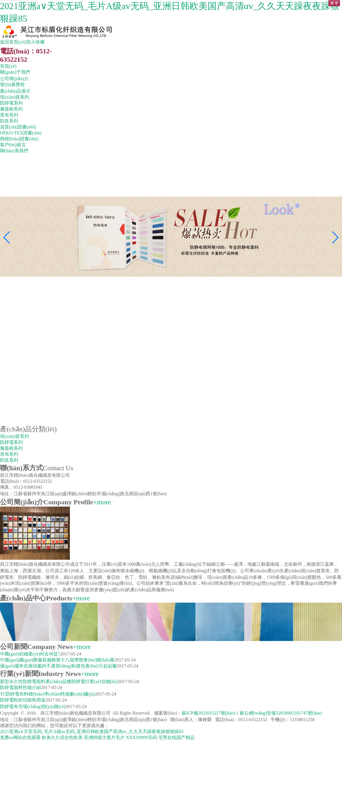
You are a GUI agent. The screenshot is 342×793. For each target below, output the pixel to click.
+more (102, 502)
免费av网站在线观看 (20, 737)
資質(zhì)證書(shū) (18, 126)
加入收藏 (35, 41)
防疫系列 (9, 120)
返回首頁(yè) (13, 41)
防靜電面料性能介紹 (20, 687)
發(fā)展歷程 (12, 84)
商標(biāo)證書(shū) (19, 138)
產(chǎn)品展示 (15, 91)
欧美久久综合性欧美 (62, 737)
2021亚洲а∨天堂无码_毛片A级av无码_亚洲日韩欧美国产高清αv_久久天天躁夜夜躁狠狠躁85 (91, 731)
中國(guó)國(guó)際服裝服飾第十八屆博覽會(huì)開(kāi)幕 (57, 659)
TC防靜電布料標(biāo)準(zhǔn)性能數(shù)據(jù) (47, 694)
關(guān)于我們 (15, 72)
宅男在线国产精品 (176, 737)
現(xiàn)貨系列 (14, 97)
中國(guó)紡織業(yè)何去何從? (30, 654)
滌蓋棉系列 (11, 109)
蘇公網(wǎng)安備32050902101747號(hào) (281, 713)
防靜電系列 (11, 103)
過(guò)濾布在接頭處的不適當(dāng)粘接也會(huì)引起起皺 (58, 665)
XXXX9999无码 (141, 737)
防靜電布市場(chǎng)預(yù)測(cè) (32, 706)
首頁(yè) (8, 66)
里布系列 (9, 115)
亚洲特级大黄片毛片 (104, 737)
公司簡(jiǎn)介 (14, 78)
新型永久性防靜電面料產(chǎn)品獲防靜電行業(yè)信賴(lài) (59, 681)
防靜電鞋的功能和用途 (22, 700)
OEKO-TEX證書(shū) (20, 132)
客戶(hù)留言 (13, 144)
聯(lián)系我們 (14, 150)
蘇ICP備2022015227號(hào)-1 (211, 713)
